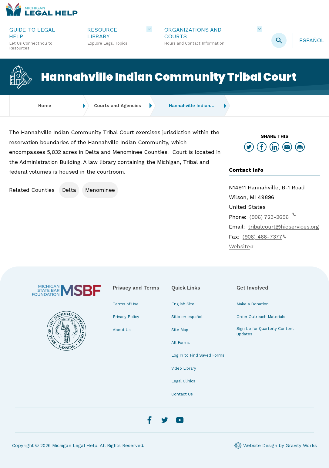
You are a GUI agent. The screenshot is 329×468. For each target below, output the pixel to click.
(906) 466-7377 (265, 236)
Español (311, 40)
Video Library (183, 368)
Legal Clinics (183, 381)
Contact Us (182, 394)
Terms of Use (126, 304)
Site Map (179, 329)
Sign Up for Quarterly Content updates (265, 331)
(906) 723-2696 (273, 216)
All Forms (180, 342)
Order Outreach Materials (261, 316)
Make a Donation (253, 304)
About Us (122, 329)
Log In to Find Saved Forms (197, 355)
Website (241, 246)
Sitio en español (187, 316)
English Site (182, 304)
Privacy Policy (126, 316)
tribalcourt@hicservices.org (283, 226)
